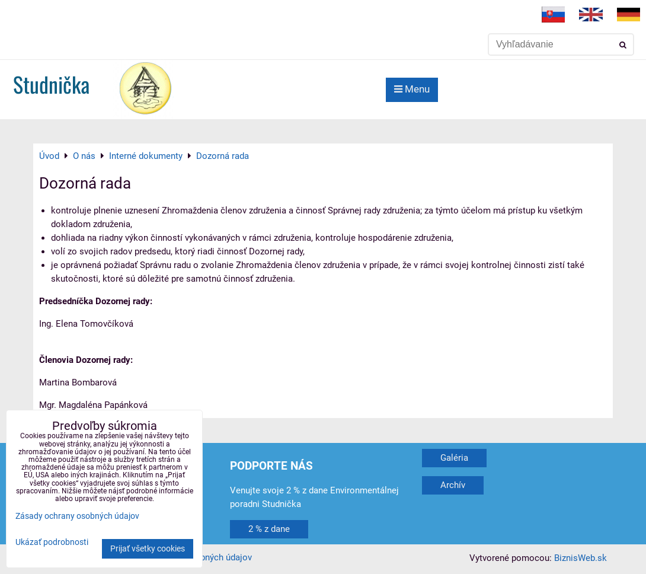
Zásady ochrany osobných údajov (77, 516)
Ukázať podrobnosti (51, 542)
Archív (452, 485)
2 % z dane (269, 529)
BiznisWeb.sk (580, 558)
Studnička (51, 84)
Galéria (454, 457)
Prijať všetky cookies (147, 549)
